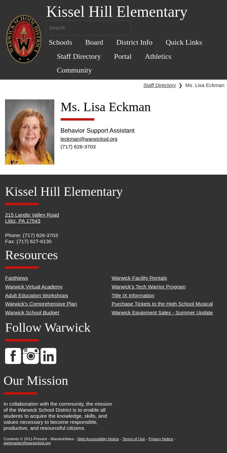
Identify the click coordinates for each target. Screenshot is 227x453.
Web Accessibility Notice (98, 439)
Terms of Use (133, 439)
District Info (134, 42)
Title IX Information (133, 295)
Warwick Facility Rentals (139, 278)
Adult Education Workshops (36, 295)
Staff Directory (79, 56)
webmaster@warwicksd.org (27, 443)
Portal (122, 56)
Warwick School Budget (32, 312)
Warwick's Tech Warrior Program (149, 286)
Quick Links (184, 42)
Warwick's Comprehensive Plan (41, 304)
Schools (60, 42)
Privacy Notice (161, 439)
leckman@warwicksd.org (89, 139)
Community (74, 70)
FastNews (16, 278)
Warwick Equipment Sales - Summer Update (162, 312)
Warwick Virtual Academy (34, 286)
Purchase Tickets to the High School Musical (162, 304)
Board (94, 42)
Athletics (158, 56)
